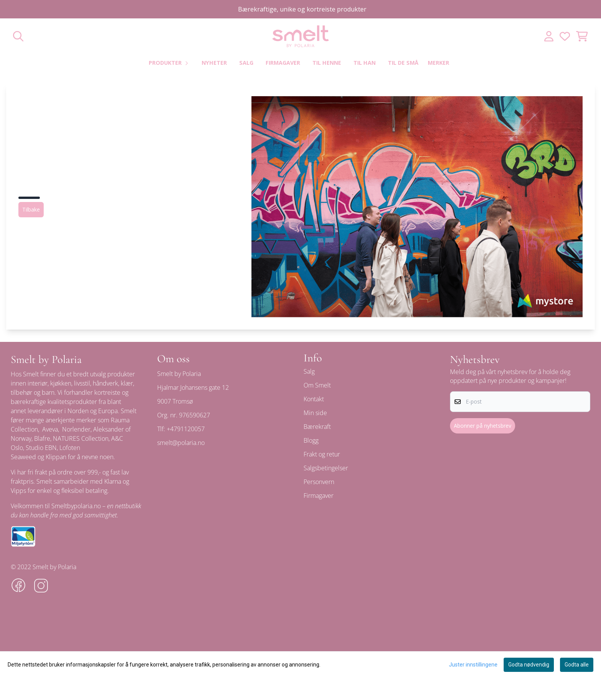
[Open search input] (18, 36)
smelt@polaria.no (181, 442)
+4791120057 (186, 429)
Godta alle (577, 665)
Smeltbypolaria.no (76, 506)
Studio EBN (41, 447)
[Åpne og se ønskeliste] (565, 36)
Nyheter (214, 62)
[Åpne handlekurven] (582, 36)
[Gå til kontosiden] (549, 36)
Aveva (50, 429)
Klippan (56, 457)
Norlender (76, 429)
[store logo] (300, 36)
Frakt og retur (322, 454)
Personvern (319, 482)
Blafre (42, 438)
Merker (438, 62)
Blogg (311, 440)
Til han (364, 62)
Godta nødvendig (528, 665)
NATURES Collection (80, 438)
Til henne (326, 62)
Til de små (403, 62)
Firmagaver (283, 62)
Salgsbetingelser (326, 468)
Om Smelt (317, 385)
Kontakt (314, 399)
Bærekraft (317, 426)
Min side (315, 413)
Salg (246, 62)
